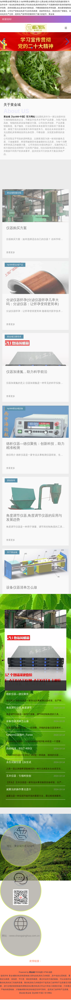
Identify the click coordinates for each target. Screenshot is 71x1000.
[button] (67, 41)
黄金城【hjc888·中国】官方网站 (19, 116)
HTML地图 (47, 972)
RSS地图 (39, 972)
